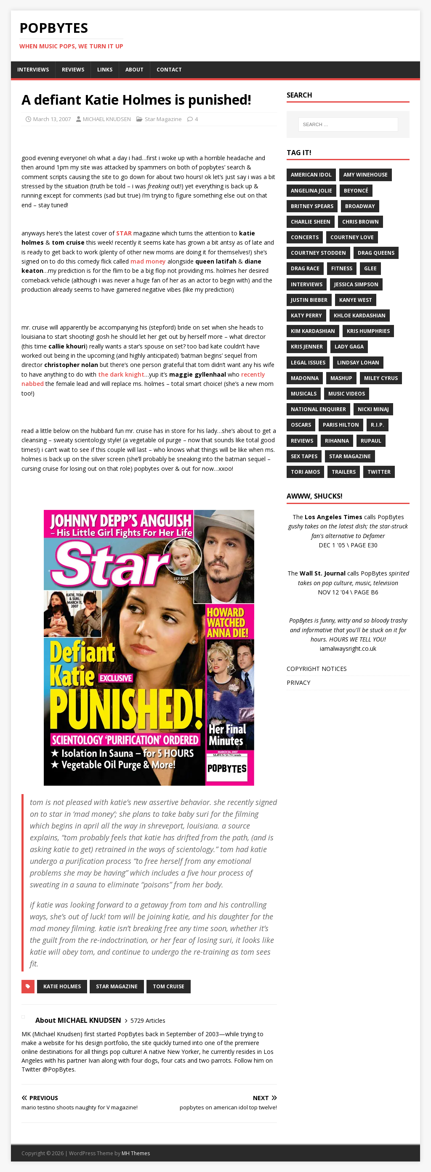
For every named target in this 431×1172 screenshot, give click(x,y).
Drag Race (305, 268)
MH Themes (136, 1153)
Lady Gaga (349, 346)
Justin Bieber (309, 300)
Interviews (306, 284)
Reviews (302, 440)
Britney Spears (312, 206)
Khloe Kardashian (360, 315)
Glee (370, 268)
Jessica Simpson (356, 284)
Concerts (305, 237)
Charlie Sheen (310, 221)
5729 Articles (147, 1020)
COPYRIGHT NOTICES (317, 669)
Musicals (304, 393)
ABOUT (134, 69)
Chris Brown (360, 221)
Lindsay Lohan (358, 362)
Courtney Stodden (318, 252)
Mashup (341, 378)
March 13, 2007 (52, 119)
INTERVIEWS (33, 69)
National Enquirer (318, 409)
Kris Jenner (307, 346)
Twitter (379, 471)
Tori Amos (305, 471)
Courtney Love (352, 237)
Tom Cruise (168, 986)
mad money (148, 261)
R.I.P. (377, 424)
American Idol (311, 174)
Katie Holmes (62, 986)
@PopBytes (58, 1069)
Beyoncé (356, 190)
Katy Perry (306, 315)
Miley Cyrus (381, 378)
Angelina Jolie (311, 190)
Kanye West (355, 300)
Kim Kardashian (313, 331)
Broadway (360, 206)
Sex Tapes (304, 456)
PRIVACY (298, 682)
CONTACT (169, 69)
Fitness (341, 268)
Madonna (305, 378)
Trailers (344, 471)
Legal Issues (308, 362)
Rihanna (337, 440)
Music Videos (346, 393)
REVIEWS (73, 69)
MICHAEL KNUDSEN (107, 119)
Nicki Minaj (373, 409)
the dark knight (121, 374)
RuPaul (371, 440)
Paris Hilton (341, 424)
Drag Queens (376, 252)
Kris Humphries (368, 331)
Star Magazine (163, 119)
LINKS (104, 69)
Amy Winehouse (365, 174)
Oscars (301, 424)
